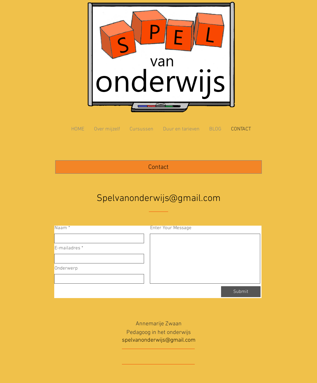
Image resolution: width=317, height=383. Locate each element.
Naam (61, 228)
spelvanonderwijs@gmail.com (158, 340)
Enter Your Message (171, 228)
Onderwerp (66, 268)
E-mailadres (67, 248)
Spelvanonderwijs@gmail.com (159, 198)
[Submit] (241, 291)
